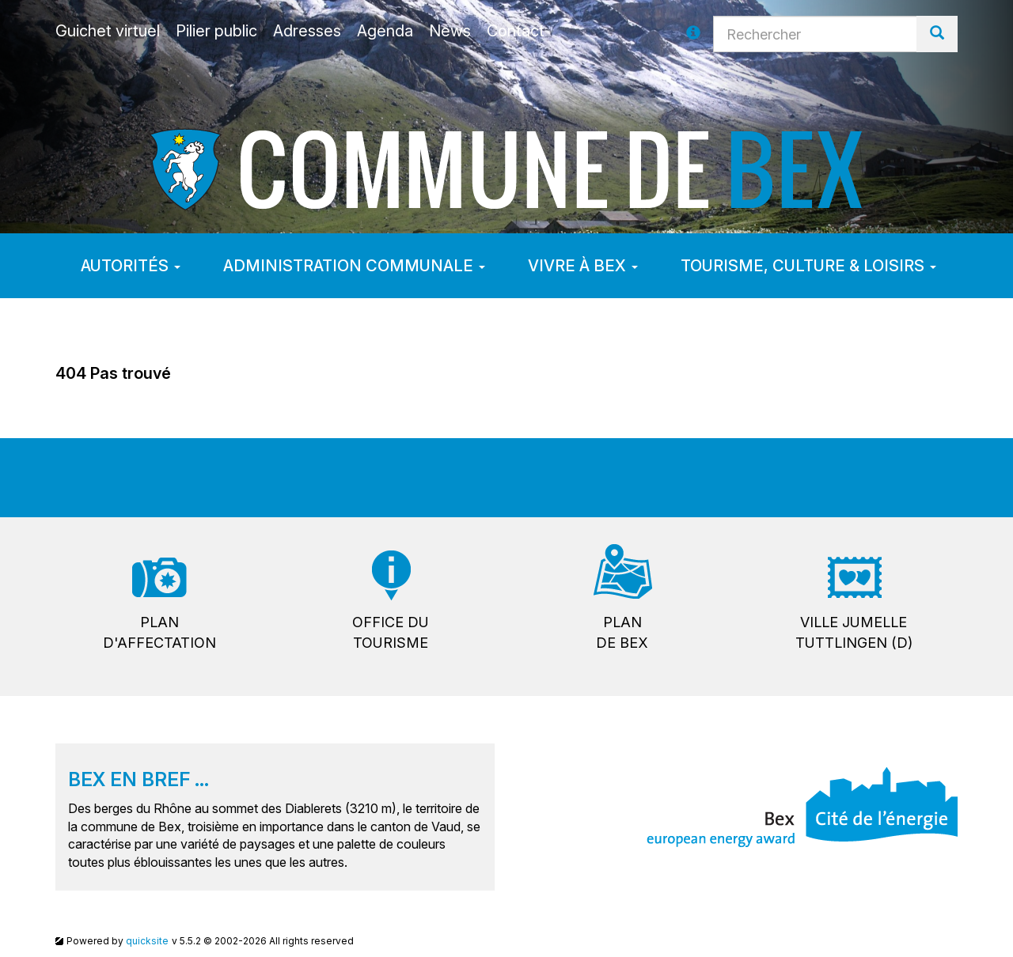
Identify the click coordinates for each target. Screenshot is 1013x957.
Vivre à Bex (583, 265)
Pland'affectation (159, 632)
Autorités (130, 265)
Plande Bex (622, 632)
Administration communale (354, 265)
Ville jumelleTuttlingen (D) (853, 632)
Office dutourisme (390, 632)
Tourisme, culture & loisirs (808, 265)
